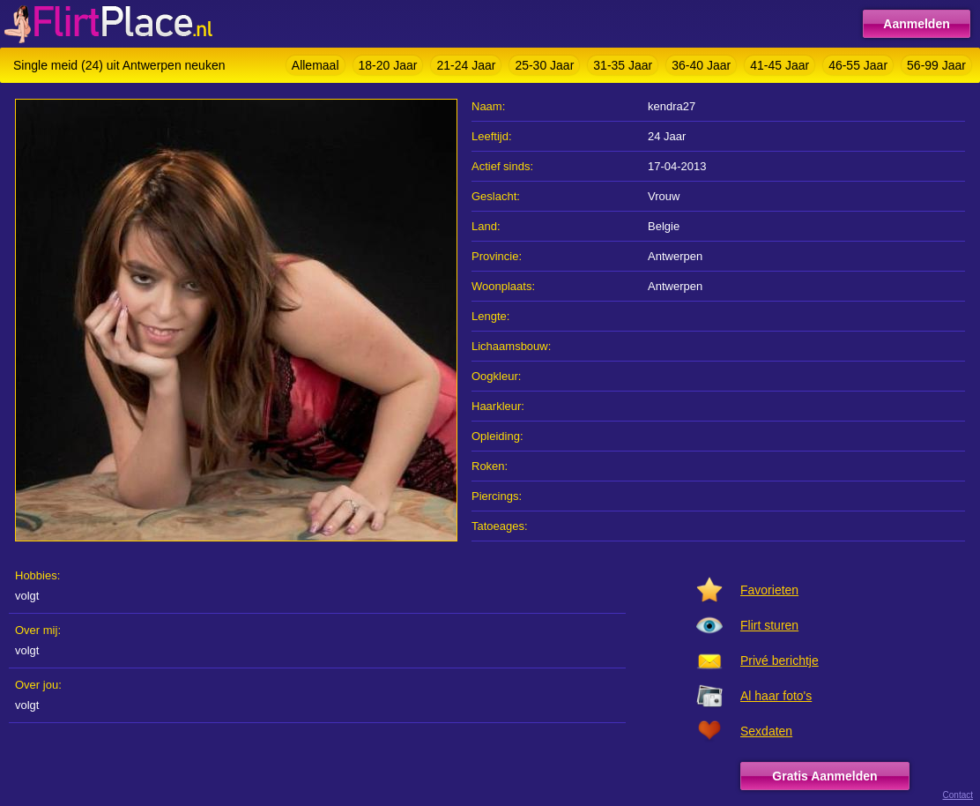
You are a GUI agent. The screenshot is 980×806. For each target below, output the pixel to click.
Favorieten (769, 590)
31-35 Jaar (622, 65)
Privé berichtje (779, 660)
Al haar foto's (776, 696)
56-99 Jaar (936, 65)
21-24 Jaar (465, 65)
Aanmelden (916, 24)
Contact (958, 795)
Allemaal (315, 65)
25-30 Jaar (544, 65)
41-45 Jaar (779, 65)
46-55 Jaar (857, 65)
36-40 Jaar (701, 65)
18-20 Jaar (388, 65)
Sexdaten (766, 731)
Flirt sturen (769, 625)
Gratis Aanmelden (824, 776)
